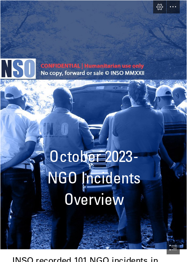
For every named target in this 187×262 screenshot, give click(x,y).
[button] (159, 6)
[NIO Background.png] (93, 125)
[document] (93, 131)
